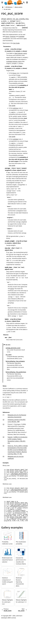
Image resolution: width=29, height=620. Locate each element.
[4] (13, 288)
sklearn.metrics (18, 7)
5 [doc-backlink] (3, 446)
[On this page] (27, 2)
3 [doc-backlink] (3, 424)
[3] (11, 288)
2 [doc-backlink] (3, 419)
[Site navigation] (2, 2)
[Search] (24, 2)
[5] (8, 314)
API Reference (8, 7)
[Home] (2, 7)
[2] (10, 254)
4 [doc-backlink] (3, 437)
